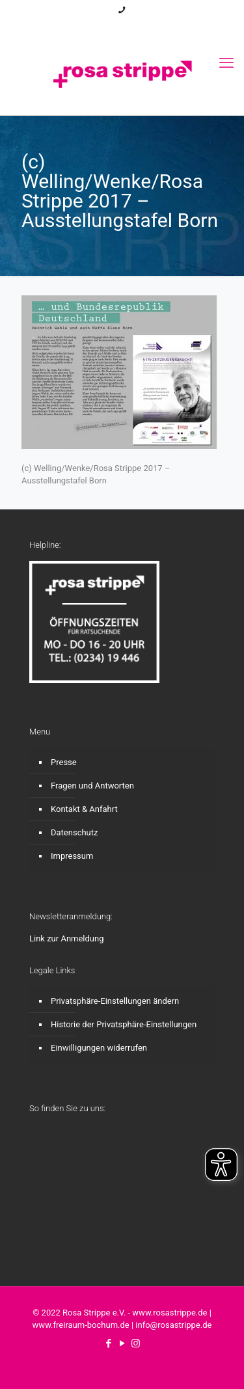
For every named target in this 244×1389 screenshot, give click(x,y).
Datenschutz (74, 832)
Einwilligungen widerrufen (99, 1048)
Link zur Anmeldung (66, 938)
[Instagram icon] (135, 27)
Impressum (72, 856)
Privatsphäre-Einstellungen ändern (115, 1001)
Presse (64, 762)
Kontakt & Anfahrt (84, 809)
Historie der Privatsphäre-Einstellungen (124, 1024)
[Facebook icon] (109, 27)
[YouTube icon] (122, 27)
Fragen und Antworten (92, 785)
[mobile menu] (226, 63)
